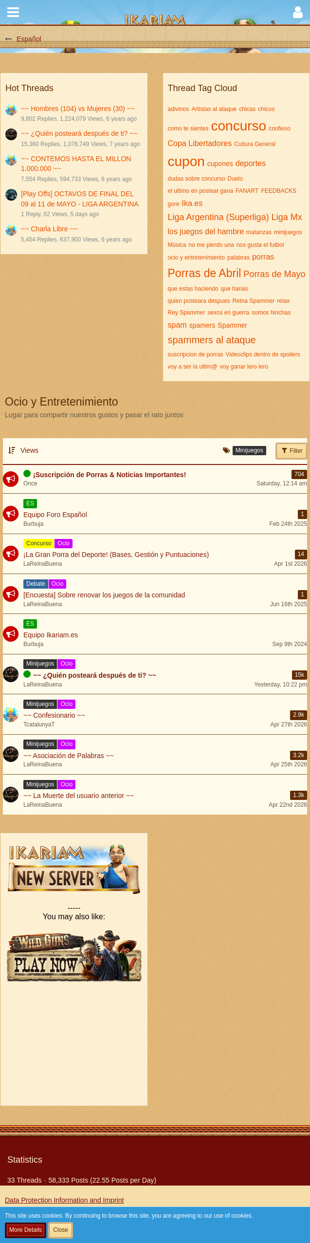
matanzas (259, 232)
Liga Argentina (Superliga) (218, 217)
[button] (13, 12)
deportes (251, 163)
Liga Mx (287, 217)
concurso (239, 125)
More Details (25, 1229)
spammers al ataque (212, 339)
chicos (266, 109)
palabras (238, 257)
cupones (220, 163)
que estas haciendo (193, 288)
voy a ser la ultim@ (193, 366)
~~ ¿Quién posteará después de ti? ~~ (79, 133)
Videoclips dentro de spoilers (263, 354)
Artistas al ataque (214, 109)
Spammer (232, 325)
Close (60, 1229)
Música (177, 244)
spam (177, 325)
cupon (186, 161)
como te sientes (188, 128)
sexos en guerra (228, 312)
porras (263, 257)
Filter (291, 450)
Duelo (235, 178)
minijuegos (288, 232)
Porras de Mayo (274, 274)
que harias (234, 288)
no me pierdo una (211, 244)
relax (283, 300)
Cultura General (254, 144)
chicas (247, 109)
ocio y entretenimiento (196, 257)
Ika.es (192, 203)
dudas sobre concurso (196, 178)
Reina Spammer (254, 300)
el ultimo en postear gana (201, 190)
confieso (280, 128)
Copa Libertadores (200, 143)
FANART (247, 190)
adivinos (178, 109)
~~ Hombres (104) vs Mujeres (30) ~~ (78, 108)
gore (174, 204)
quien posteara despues (199, 300)
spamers (202, 325)
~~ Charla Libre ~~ (49, 229)
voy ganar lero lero (244, 366)
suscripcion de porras (195, 354)
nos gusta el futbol (260, 244)
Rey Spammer (186, 312)
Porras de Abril (204, 273)
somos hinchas (271, 312)
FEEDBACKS (278, 190)
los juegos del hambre (206, 231)
